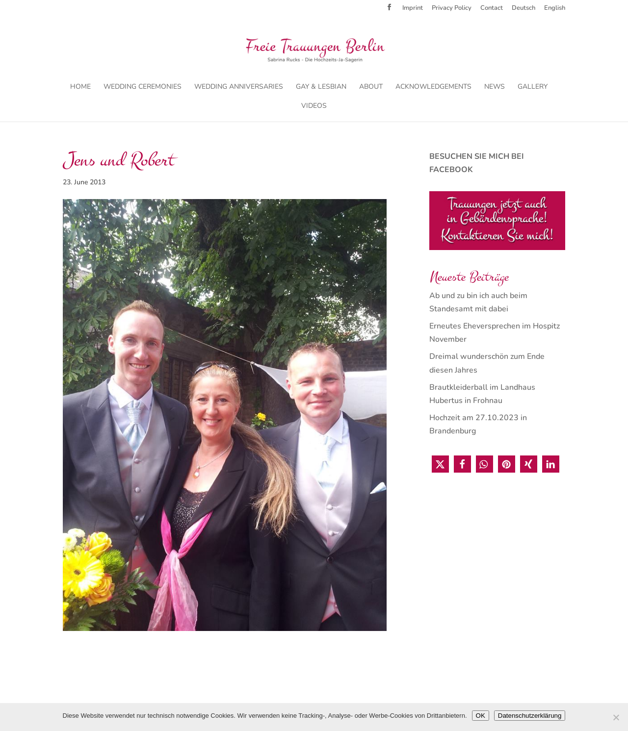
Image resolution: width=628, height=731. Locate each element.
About (371, 87)
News (494, 87)
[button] (440, 464)
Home (80, 87)
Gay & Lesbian (321, 87)
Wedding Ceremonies (143, 87)
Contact (491, 8)
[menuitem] (523, 10)
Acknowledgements (433, 87)
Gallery (533, 87)
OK (480, 715)
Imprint (412, 8)
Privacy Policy (451, 8)
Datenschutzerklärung (530, 715)
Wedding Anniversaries (238, 87)
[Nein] (616, 717)
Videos (314, 106)
